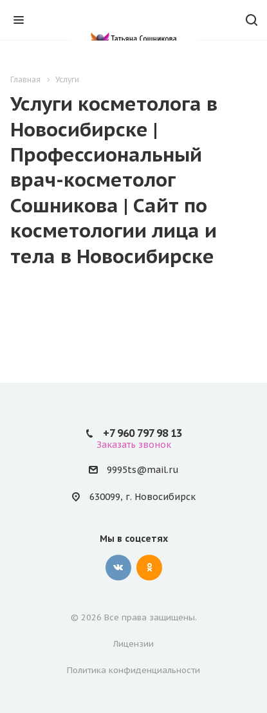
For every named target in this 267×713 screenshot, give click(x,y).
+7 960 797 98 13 (142, 433)
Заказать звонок (134, 444)
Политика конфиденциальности (133, 670)
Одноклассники (149, 567)
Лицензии (133, 643)
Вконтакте (118, 567)
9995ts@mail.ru (142, 470)
